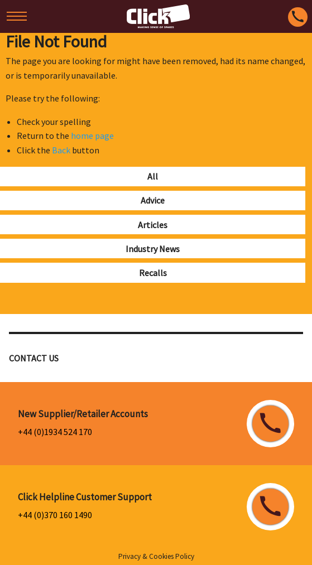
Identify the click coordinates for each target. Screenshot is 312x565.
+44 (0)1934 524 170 (55, 431)
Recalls (153, 272)
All (152, 176)
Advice (153, 200)
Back (61, 150)
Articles (152, 224)
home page (92, 135)
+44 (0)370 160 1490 (55, 514)
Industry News (153, 248)
